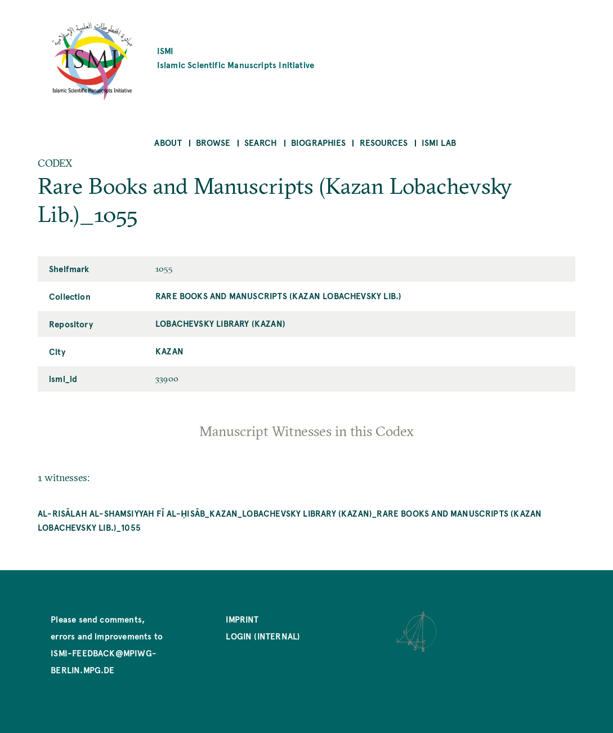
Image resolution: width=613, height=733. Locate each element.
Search (260, 142)
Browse (213, 142)
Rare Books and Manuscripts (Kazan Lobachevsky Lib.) (278, 295)
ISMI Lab (439, 142)
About (168, 142)
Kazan (169, 351)
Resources (384, 142)
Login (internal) (263, 636)
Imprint (242, 619)
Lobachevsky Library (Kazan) (220, 323)
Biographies (318, 142)
